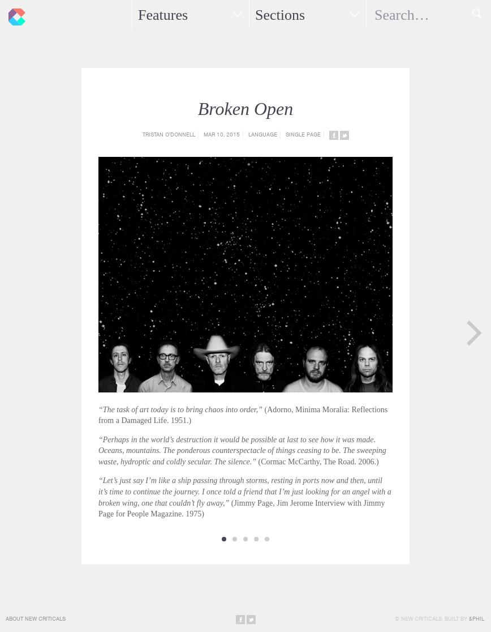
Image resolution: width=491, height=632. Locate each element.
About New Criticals (36, 618)
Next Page (474, 333)
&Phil (476, 618)
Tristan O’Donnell (169, 134)
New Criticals (14, 14)
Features (163, 15)
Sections (280, 15)
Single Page (303, 134)
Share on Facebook (333, 135)
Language (262, 134)
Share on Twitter (344, 135)
